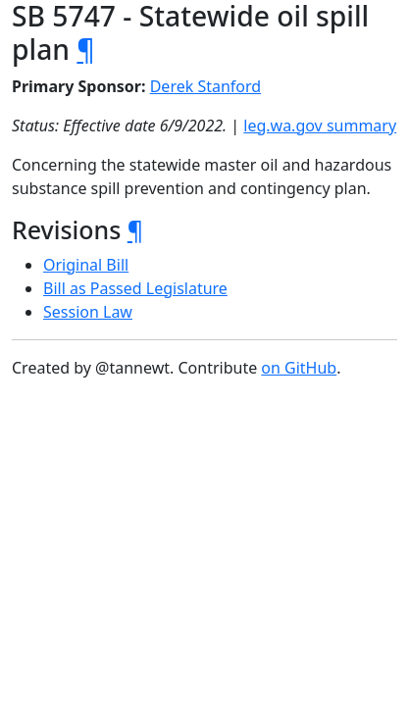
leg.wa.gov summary (319, 125)
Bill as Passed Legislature (135, 288)
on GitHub (298, 367)
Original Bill (85, 265)
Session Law (87, 312)
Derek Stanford (205, 86)
